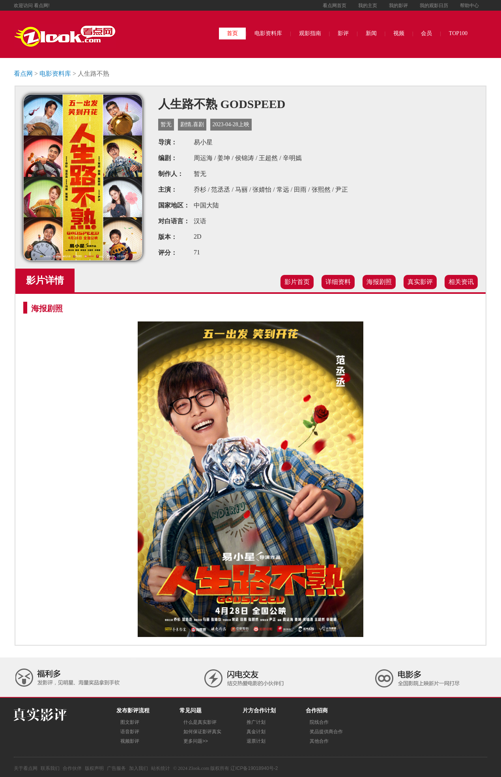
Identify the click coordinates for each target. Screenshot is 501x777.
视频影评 (129, 741)
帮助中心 (469, 5)
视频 (398, 33)
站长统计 (160, 768)
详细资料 (338, 281)
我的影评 (398, 5)
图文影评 (129, 722)
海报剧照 (379, 281)
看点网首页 (334, 5)
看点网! (41, 5)
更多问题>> (195, 741)
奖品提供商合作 (326, 731)
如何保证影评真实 (202, 731)
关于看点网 (25, 768)
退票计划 (256, 741)
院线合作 (319, 722)
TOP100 (458, 33)
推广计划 (256, 722)
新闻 (371, 33)
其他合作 (319, 741)
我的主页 (367, 5)
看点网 (23, 73)
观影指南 (310, 33)
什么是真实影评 (200, 722)
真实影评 (420, 281)
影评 (343, 33)
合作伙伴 (72, 768)
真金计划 (256, 731)
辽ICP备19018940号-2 (254, 768)
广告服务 (116, 768)
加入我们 (138, 768)
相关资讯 (461, 281)
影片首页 (297, 281)
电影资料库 (268, 33)
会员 (426, 33)
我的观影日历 (434, 5)
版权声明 (94, 768)
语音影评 (129, 731)
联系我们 (50, 768)
